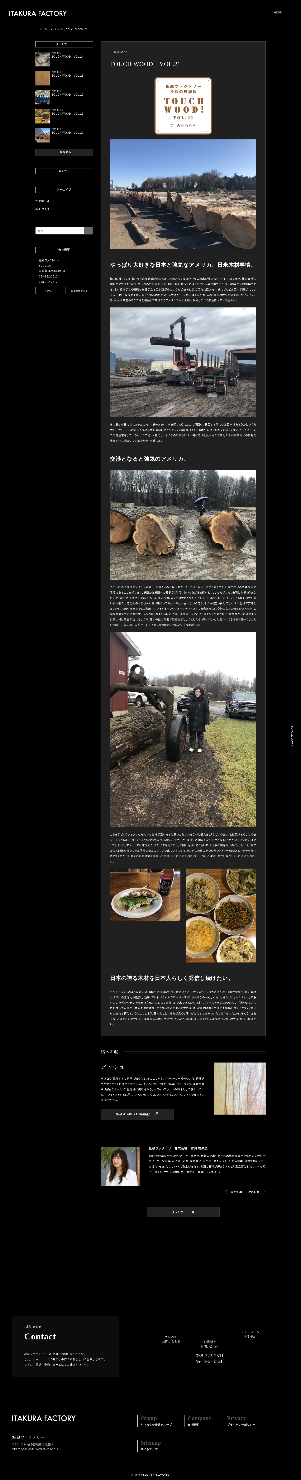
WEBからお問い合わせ (171, 1339)
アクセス (49, 290)
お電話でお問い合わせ (210, 1352)
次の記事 (254, 1192)
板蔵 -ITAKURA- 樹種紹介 (137, 1114)
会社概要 (200, 1420)
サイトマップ (151, 1445)
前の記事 (236, 1192)
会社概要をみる (79, 290)
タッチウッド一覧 (183, 1212)
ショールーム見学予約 (250, 1334)
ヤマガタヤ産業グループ (156, 1420)
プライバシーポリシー (241, 1420)
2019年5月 (42, 201)
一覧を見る (64, 152)
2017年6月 (42, 208)
